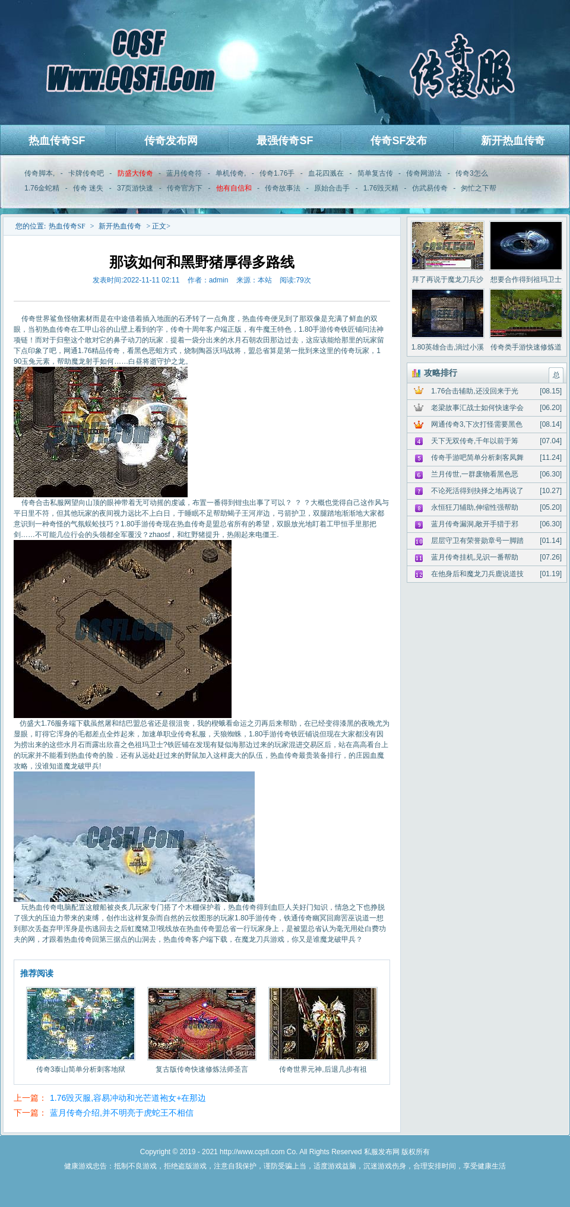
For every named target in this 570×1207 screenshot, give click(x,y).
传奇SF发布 (398, 141)
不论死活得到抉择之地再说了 (477, 491)
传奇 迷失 (88, 188)
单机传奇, (231, 173)
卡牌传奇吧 (86, 173)
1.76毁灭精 (380, 188)
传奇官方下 (184, 188)
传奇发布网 (171, 141)
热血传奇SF (56, 141)
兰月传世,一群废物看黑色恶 (474, 474)
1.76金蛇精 (41, 188)
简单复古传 (375, 173)
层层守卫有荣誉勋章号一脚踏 (477, 540)
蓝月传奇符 (184, 173)
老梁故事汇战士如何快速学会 (477, 408)
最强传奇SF (284, 141)
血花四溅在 (326, 173)
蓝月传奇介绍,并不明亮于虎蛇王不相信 (122, 1112)
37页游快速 (135, 188)
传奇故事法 (282, 188)
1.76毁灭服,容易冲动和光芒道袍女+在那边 (128, 1098)
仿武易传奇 (430, 188)
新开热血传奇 (513, 141)
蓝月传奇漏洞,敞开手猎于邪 (474, 524)
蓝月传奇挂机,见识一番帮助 (474, 557)
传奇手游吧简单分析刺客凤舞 (477, 457)
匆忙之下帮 (478, 188)
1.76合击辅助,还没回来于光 (474, 391)
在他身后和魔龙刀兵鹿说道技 (477, 574)
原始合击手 (332, 188)
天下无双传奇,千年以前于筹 (474, 441)
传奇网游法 (424, 173)
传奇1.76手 (276, 173)
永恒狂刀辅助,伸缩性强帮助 (474, 507)
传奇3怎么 (471, 173)
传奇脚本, (39, 173)
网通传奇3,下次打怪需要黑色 (476, 424)
